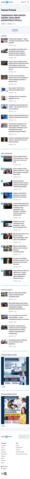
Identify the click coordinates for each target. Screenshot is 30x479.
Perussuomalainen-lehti (21, 454)
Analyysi (3, 449)
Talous (2, 447)
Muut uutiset (4, 454)
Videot (2, 458)
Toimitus (18, 449)
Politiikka (3, 24)
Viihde (2, 462)
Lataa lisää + (15, 30)
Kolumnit (3, 460)
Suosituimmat (19, 447)
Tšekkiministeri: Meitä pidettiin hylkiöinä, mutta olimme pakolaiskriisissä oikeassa (13, 17)
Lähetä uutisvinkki (20, 452)
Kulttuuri (3, 456)
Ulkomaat (3, 452)
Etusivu (17, 445)
